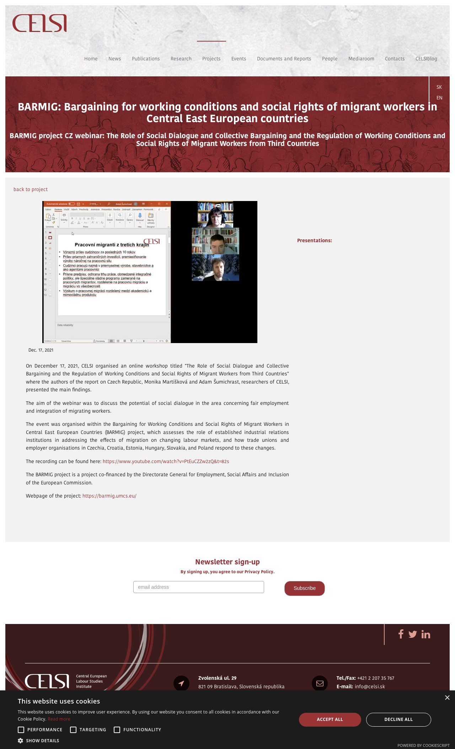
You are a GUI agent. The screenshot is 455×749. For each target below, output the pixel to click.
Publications (146, 58)
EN (440, 97)
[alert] (227, 719)
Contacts (395, 58)
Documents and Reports (284, 58)
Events (238, 58)
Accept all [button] (330, 719)
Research (181, 58)
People (330, 58)
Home (91, 58)
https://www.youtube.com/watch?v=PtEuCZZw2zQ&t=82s (166, 461)
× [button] (447, 698)
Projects (211, 58)
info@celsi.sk (370, 686)
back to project (31, 189)
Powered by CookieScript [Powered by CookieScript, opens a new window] (423, 745)
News (114, 58)
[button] (153, 740)
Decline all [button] (399, 719)
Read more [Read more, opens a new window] (59, 719)
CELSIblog (426, 58)
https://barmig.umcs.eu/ (109, 495)
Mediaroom (361, 58)
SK (439, 87)
